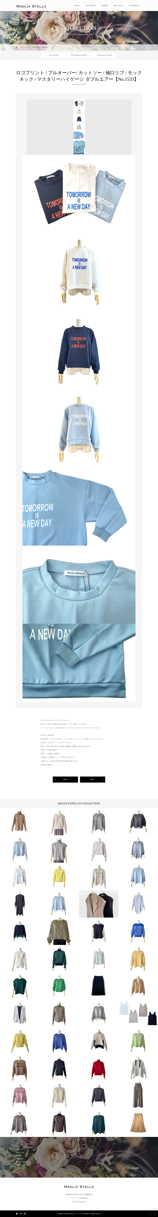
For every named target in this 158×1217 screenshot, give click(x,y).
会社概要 (104, 5)
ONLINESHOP (134, 5)
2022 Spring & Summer (79, 84)
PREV (65, 779)
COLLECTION (90, 5)
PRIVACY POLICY (21, 1162)
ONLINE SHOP (20, 1165)
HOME (77, 5)
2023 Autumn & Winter (104, 55)
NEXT (93, 779)
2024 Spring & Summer (79, 55)
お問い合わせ (118, 5)
